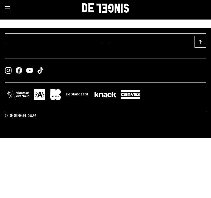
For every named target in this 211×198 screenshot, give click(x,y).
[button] (7, 9)
